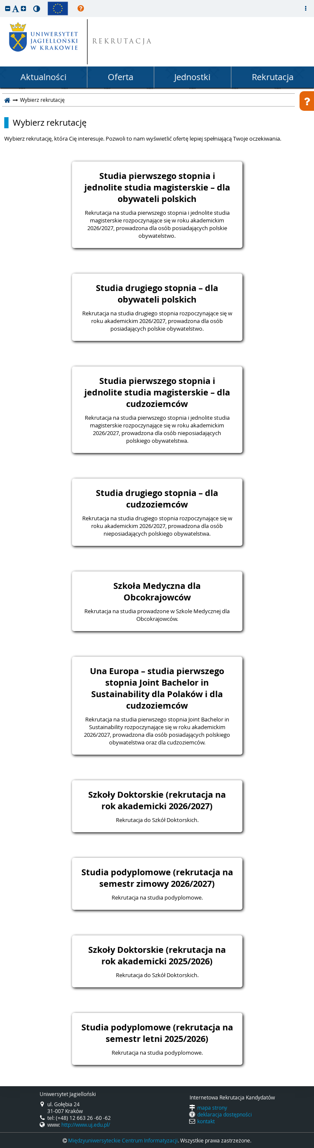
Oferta (120, 77)
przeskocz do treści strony (2, 2)
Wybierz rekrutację (49, 122)
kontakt (206, 1121)
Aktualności (43, 77)
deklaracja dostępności (224, 1114)
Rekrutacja (273, 77)
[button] (7, 8)
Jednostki (192, 77)
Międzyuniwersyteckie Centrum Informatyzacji (123, 1140)
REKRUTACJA (122, 42)
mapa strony (212, 1107)
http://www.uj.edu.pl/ (85, 1124)
